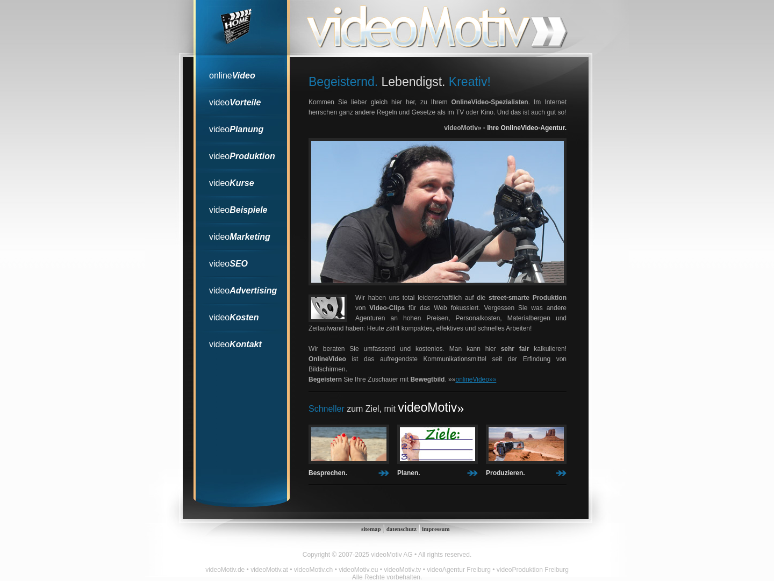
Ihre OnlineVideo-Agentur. (527, 128)
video (235, 102)
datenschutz (401, 529)
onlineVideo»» (475, 379)
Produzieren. (505, 473)
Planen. (408, 473)
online (232, 75)
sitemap (371, 529)
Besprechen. (328, 473)
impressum (436, 529)
